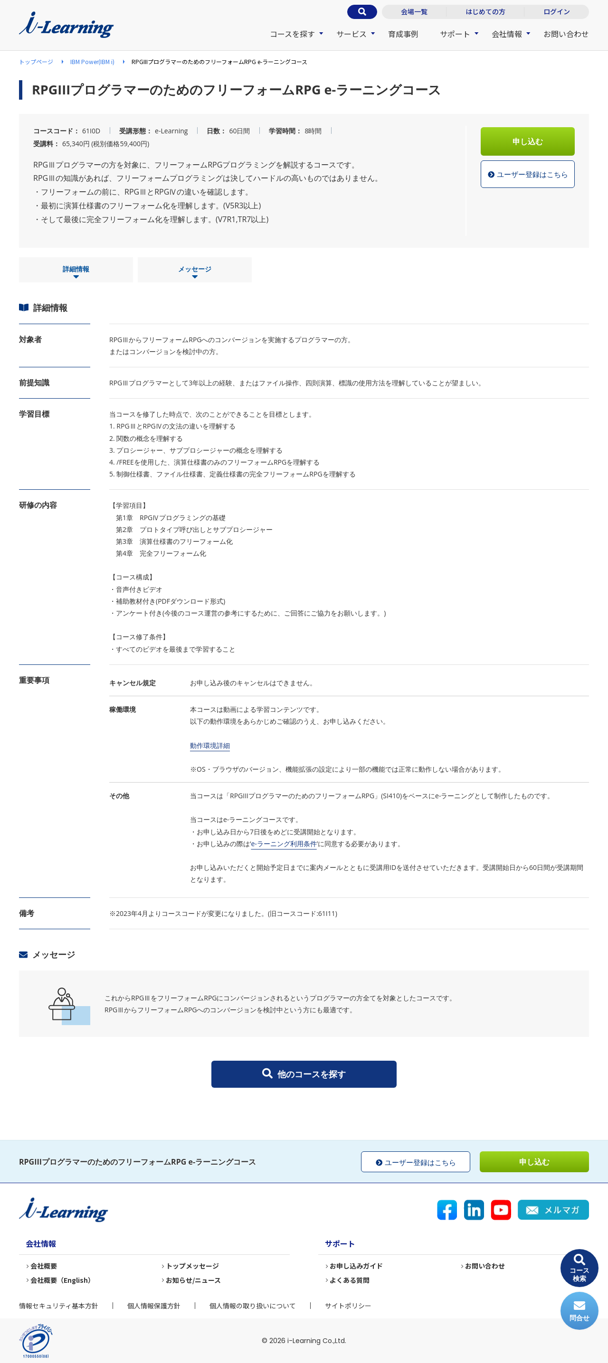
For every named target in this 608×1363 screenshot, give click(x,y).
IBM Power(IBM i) (92, 61)
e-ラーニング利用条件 (283, 843)
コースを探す (292, 33)
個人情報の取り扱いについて (252, 1305)
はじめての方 (485, 11)
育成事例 (403, 33)
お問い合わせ (566, 33)
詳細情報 (76, 272)
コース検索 (579, 1268)
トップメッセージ (192, 1266)
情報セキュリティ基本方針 (58, 1305)
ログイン (556, 11)
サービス (351, 33)
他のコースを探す (304, 1074)
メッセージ (194, 272)
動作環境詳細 (210, 745)
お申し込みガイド (356, 1266)
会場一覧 (414, 11)
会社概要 (43, 1266)
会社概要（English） (62, 1280)
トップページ (36, 61)
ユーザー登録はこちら (528, 174)
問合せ (579, 1311)
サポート (455, 33)
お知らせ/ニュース (193, 1280)
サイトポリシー (348, 1305)
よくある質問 (350, 1280)
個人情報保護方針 (153, 1305)
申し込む (528, 141)
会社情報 (507, 33)
